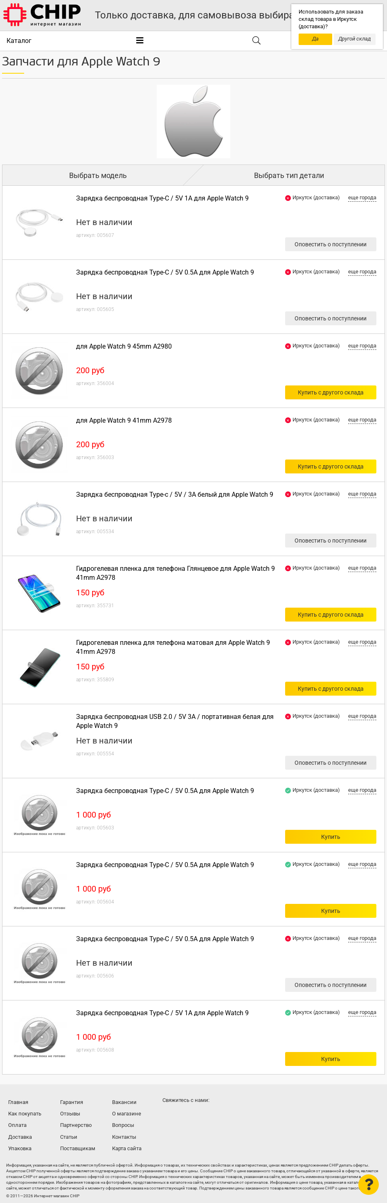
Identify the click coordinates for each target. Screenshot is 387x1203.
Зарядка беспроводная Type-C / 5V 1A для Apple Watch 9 (162, 198)
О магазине (126, 1114)
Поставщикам (77, 1148)
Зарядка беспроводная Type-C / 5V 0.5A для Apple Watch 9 (165, 272)
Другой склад (354, 39)
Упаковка (20, 1148)
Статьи (68, 1137)
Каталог (19, 41)
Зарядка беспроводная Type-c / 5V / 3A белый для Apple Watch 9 (174, 494)
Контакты (124, 1137)
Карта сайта (127, 1148)
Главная (18, 1102)
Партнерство (76, 1125)
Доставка (20, 1137)
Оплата (17, 1125)
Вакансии (124, 1102)
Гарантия (71, 1102)
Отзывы (70, 1114)
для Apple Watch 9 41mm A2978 (124, 420)
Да (315, 39)
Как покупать (24, 1114)
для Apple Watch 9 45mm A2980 (124, 346)
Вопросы (123, 1125)
